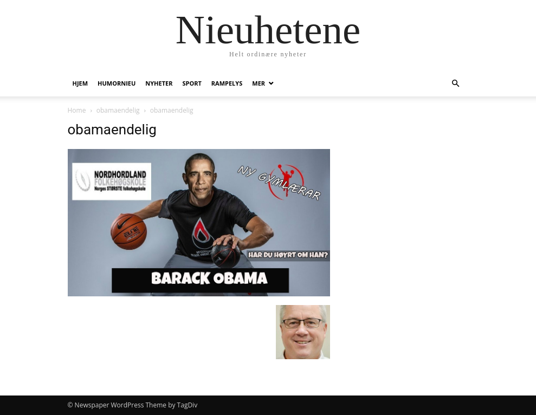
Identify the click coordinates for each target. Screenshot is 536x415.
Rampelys (226, 83)
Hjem (80, 83)
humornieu (116, 83)
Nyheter (158, 83)
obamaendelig (118, 110)
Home (77, 110)
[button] (456, 84)
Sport (191, 83)
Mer (258, 83)
